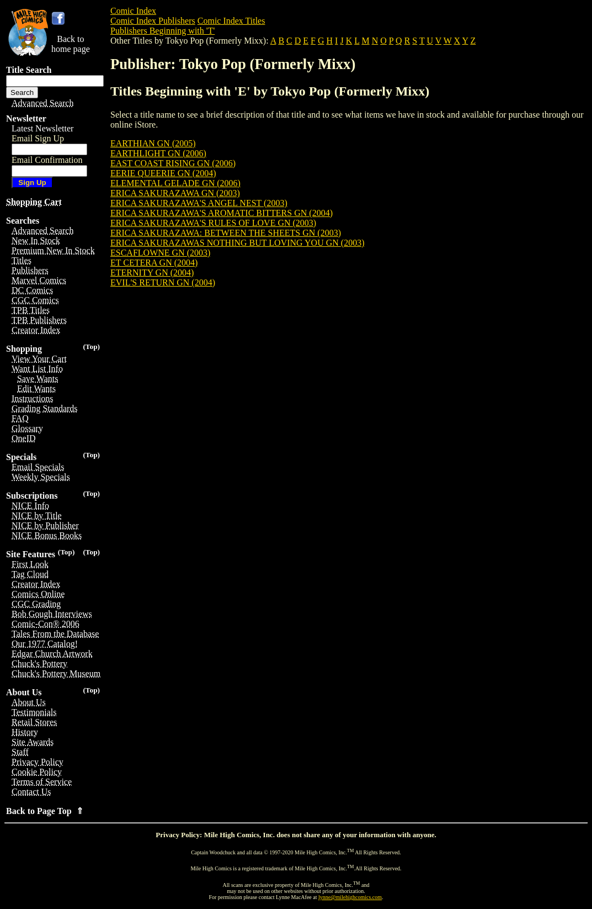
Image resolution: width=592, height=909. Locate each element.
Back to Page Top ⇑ (44, 811)
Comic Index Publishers (152, 20)
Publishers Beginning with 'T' (162, 30)
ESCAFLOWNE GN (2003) (160, 252)
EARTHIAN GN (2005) (153, 143)
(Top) (91, 346)
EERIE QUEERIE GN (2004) (163, 173)
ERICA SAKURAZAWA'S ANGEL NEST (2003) (198, 203)
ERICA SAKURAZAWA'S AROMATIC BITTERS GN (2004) (221, 213)
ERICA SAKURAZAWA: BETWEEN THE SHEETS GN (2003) (225, 232)
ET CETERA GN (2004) (154, 262)
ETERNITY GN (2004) (152, 272)
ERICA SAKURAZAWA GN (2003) (175, 193)
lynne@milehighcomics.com (350, 897)
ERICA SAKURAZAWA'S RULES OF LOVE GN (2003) (213, 223)
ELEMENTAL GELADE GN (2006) (175, 183)
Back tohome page (70, 44)
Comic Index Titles (231, 20)
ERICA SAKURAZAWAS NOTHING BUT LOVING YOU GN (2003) (237, 242)
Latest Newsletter (42, 128)
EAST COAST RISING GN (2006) (173, 163)
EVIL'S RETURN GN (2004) (162, 282)
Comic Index (133, 10)
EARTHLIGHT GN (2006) (158, 153)
